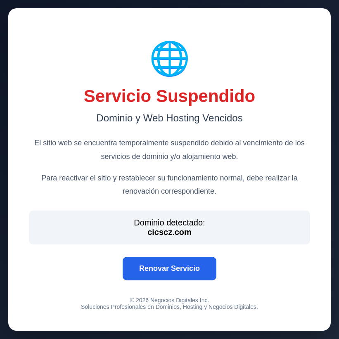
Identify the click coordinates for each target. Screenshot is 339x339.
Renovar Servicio (169, 268)
